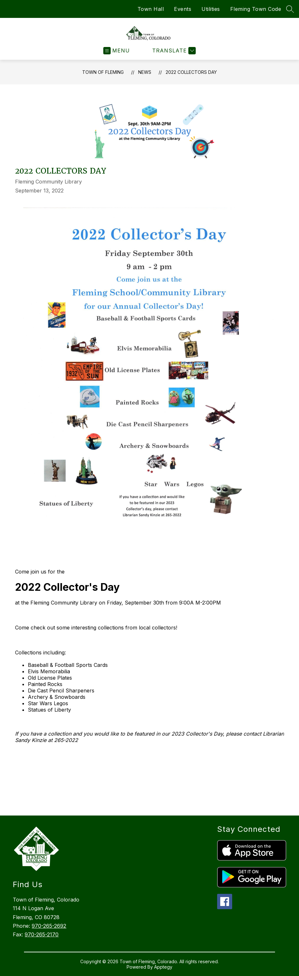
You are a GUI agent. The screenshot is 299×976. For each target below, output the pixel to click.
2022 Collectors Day (191, 72)
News (144, 72)
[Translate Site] (173, 51)
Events (182, 9)
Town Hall (151, 9)
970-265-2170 (42, 934)
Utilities (210, 9)
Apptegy (163, 967)
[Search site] (290, 9)
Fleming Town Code (255, 9)
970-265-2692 (49, 926)
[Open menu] (116, 51)
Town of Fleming (103, 72)
